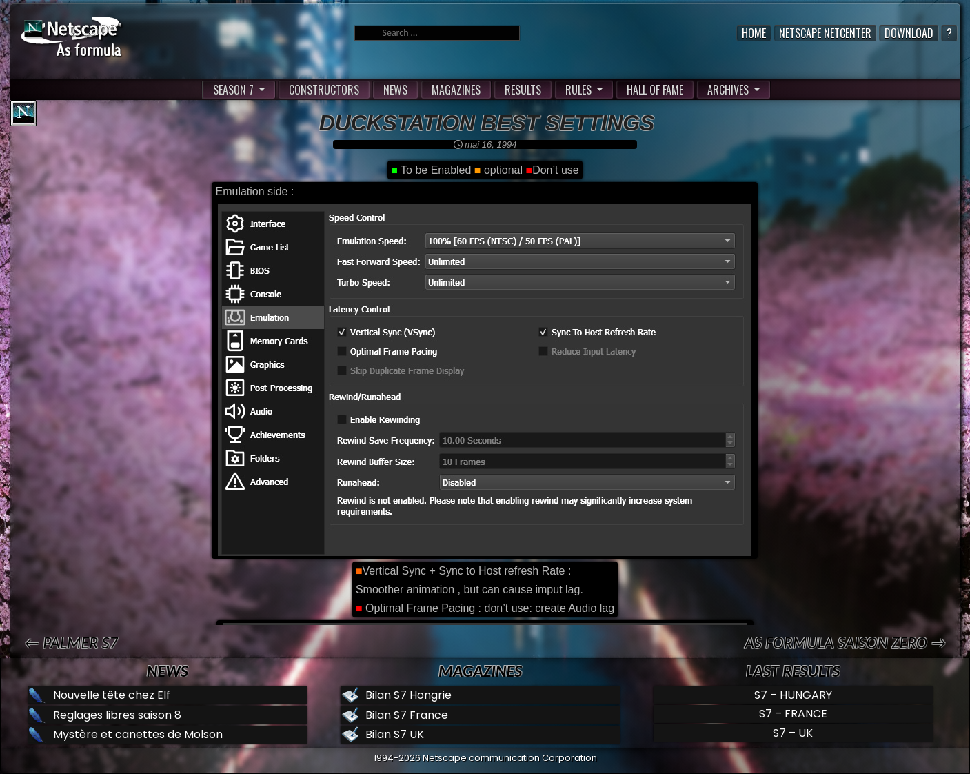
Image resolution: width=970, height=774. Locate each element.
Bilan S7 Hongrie (408, 695)
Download (909, 33)
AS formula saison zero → (845, 643)
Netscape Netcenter (825, 33)
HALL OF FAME (655, 89)
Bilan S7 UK (394, 734)
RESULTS (523, 89)
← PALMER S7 (71, 643)
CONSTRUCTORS (324, 89)
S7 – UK (793, 733)
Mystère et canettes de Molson (138, 734)
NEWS (395, 89)
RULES (578, 89)
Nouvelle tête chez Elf (111, 695)
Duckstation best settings (486, 122)
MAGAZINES (456, 89)
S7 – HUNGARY (793, 695)
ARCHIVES (728, 89)
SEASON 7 (233, 89)
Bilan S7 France (406, 715)
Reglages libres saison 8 (117, 715)
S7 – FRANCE (793, 714)
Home (754, 33)
